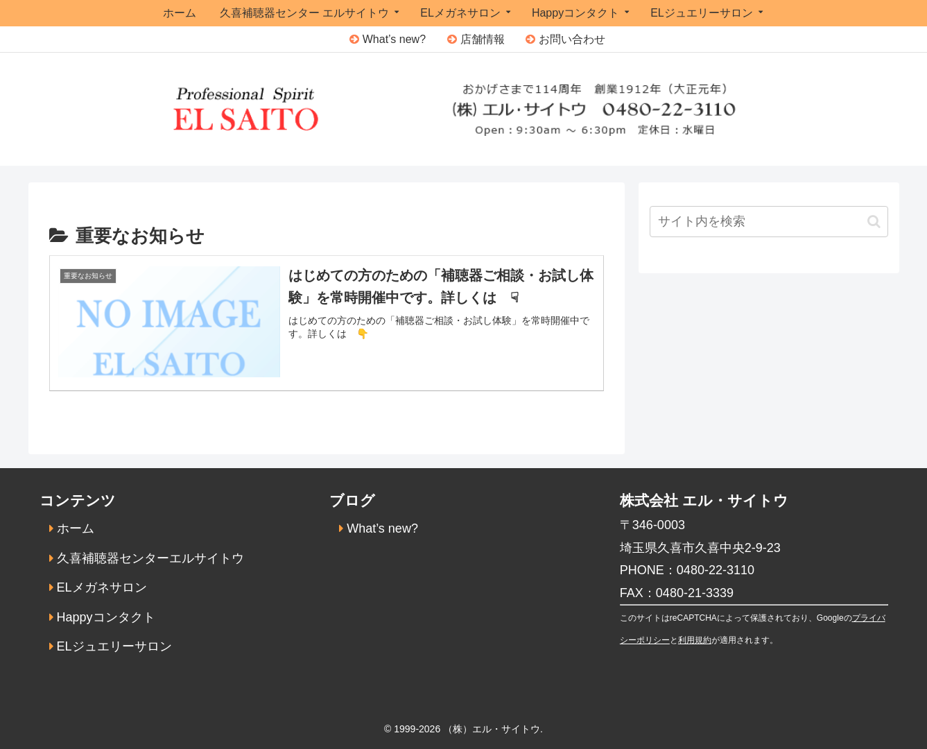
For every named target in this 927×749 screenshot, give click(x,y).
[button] (874, 222)
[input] (769, 221)
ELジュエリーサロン (114, 646)
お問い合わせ (572, 39)
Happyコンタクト (106, 617)
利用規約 (694, 640)
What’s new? (394, 39)
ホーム (75, 528)
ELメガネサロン (102, 587)
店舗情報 (482, 39)
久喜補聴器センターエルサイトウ (150, 558)
